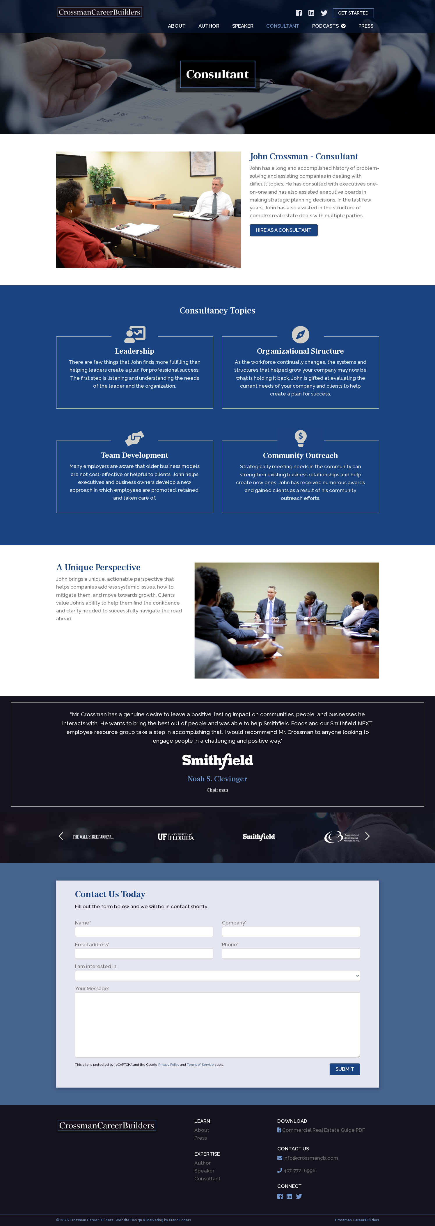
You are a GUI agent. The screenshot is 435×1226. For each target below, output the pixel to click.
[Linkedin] (311, 13)
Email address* (92, 944)
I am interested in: (96, 966)
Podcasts (325, 26)
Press (365, 26)
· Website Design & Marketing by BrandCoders (152, 1220)
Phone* (230, 944)
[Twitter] (324, 13)
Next (367, 837)
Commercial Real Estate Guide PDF (323, 1130)
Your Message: (92, 988)
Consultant (282, 26)
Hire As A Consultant (284, 230)
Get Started (353, 13)
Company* (234, 923)
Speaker (242, 26)
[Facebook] (299, 13)
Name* (83, 923)
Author (208, 26)
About (177, 26)
